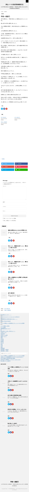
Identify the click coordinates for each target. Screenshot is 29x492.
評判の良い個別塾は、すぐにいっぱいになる (10, 359)
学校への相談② (7, 310)
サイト (4, 211)
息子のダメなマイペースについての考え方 (10, 316)
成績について (4, 336)
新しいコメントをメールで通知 (10, 218)
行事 (2, 345)
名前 (4, 202)
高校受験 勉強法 (5, 349)
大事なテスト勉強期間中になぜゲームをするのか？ (12, 357)
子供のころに (4, 332)
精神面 (3, 158)
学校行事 (3, 333)
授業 (2, 337)
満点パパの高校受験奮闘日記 (14, 4)
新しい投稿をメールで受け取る (10, 220)
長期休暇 (3, 348)
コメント (4, 186)
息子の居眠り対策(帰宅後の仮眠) (8, 358)
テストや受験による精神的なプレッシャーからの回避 (12, 323)
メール (4, 206)
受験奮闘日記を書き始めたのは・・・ (9, 319)
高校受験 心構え (5, 350)
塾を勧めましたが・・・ (6, 314)
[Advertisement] (11, 135)
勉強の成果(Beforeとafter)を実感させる (17, 230)
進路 (2, 347)
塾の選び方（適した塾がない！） (8, 331)
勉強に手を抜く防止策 (6, 321)
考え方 (2, 343)
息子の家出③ (3, 117)
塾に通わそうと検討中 (6, 360)
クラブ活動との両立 (5, 326)
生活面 (2, 340)
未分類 (2, 339)
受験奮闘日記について (6, 328)
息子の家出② (17, 117)
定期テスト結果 (4, 335)
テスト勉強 (3, 327)
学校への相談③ (4, 122)
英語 (2, 344)
